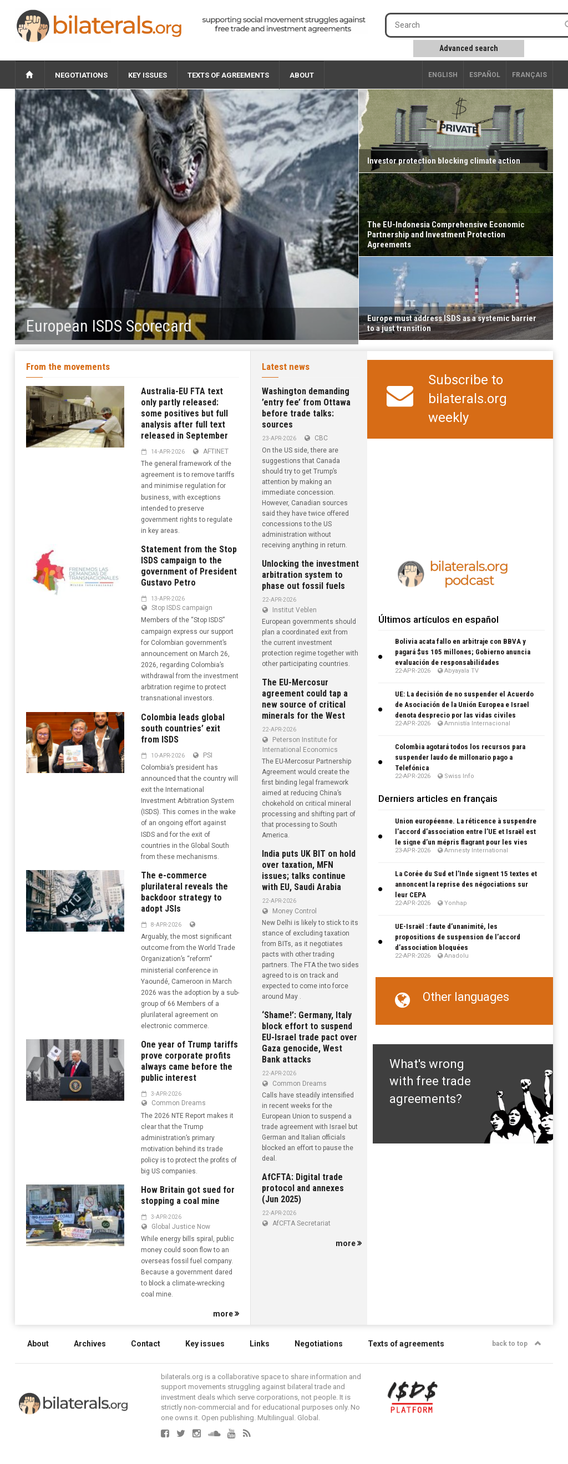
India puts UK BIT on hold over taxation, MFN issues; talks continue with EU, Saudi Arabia (309, 870)
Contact (145, 1343)
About (302, 75)
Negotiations (81, 75)
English (443, 75)
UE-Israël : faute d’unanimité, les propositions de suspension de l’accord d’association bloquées (457, 937)
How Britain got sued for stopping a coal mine (188, 1195)
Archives (90, 1343)
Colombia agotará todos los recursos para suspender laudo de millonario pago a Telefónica (460, 757)
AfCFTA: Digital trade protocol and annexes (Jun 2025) (303, 1188)
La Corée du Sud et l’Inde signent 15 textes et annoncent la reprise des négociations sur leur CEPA (466, 884)
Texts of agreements (228, 75)
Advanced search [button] (468, 48)
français (529, 75)
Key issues (147, 75)
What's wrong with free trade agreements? (430, 1081)
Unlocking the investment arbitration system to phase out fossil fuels (310, 574)
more (226, 1313)
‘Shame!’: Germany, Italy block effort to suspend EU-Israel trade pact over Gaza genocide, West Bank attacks (309, 1037)
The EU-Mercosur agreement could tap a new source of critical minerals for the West (305, 699)
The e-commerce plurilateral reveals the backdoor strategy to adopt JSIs (184, 892)
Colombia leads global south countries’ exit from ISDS (183, 728)
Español (484, 75)
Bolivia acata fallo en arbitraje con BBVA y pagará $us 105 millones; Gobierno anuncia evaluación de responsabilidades (462, 652)
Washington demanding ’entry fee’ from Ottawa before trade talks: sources (306, 408)
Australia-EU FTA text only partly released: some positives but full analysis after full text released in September (184, 413)
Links (260, 1343)
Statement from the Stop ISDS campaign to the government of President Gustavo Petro (189, 566)
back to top (516, 1344)
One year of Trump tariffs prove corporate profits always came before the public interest (189, 1061)
